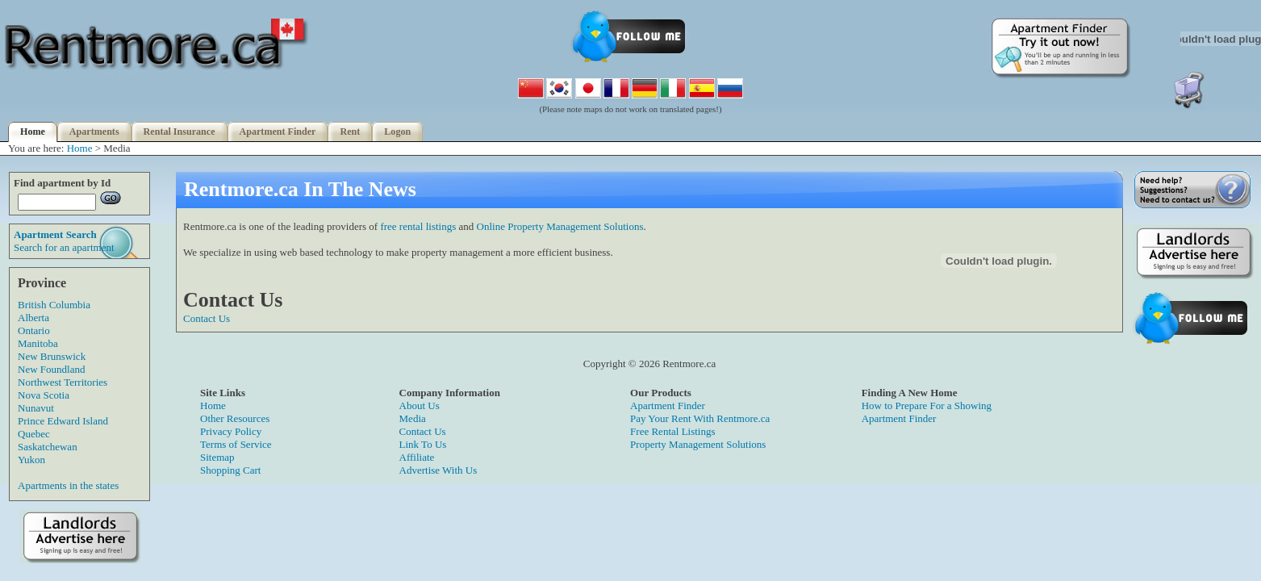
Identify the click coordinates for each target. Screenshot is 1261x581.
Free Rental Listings (672, 431)
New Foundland (51, 369)
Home (32, 131)
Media (412, 418)
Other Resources (234, 418)
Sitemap (217, 457)
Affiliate (417, 457)
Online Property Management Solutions (560, 226)
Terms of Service (236, 444)
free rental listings (418, 226)
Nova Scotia (43, 395)
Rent (350, 131)
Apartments (94, 131)
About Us (419, 405)
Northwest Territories (62, 382)
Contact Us (206, 318)
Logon (397, 131)
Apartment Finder (278, 131)
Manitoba (38, 343)
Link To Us (423, 444)
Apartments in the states (68, 485)
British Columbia (54, 305)
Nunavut (36, 408)
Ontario (34, 330)
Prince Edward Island (63, 421)
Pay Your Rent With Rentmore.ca (700, 418)
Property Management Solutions (698, 444)
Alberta (33, 317)
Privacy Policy (230, 431)
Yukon (31, 460)
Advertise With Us (438, 470)
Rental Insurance (179, 131)
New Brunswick (52, 356)
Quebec (34, 434)
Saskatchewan (47, 447)
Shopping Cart (230, 470)
